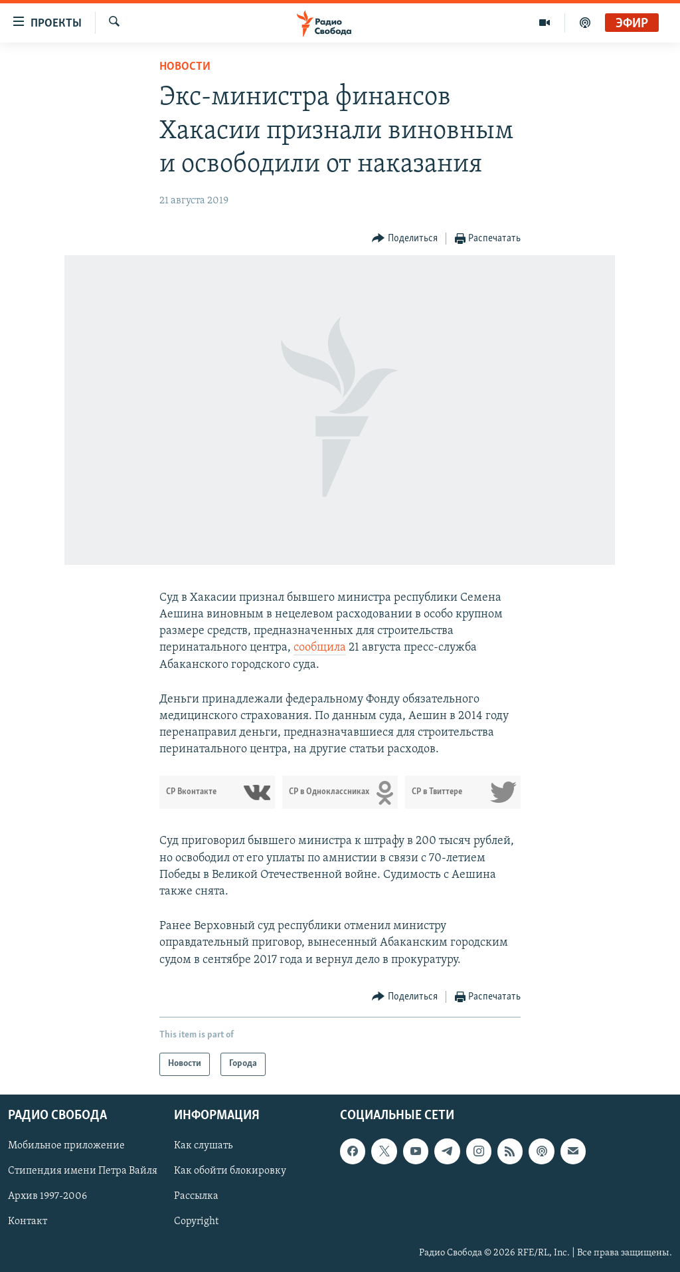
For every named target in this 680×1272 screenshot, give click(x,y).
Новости (185, 66)
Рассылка (196, 1196)
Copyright (196, 1221)
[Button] (405, 239)
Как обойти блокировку (230, 1171)
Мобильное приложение (66, 1145)
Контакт (27, 1221)
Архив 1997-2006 (47, 1196)
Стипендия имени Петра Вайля (82, 1171)
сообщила (320, 647)
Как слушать (203, 1145)
